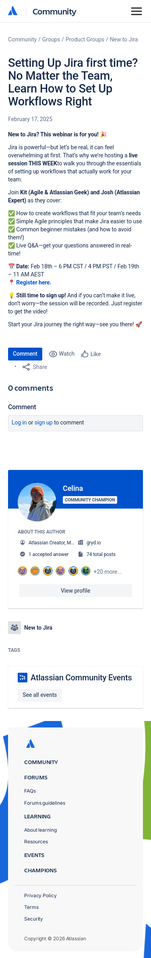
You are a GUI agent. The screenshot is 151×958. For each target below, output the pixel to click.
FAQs (30, 791)
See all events (40, 695)
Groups (51, 39)
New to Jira (124, 39)
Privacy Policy (40, 895)
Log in (19, 422)
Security (33, 919)
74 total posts (101, 554)
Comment (25, 353)
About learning (40, 830)
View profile (75, 590)
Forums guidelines (44, 803)
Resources (36, 842)
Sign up (44, 422)
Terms (31, 907)
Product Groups (85, 39)
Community (55, 11)
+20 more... (107, 572)
